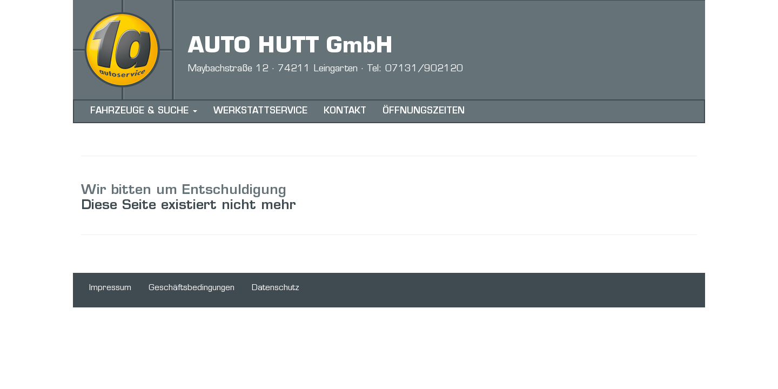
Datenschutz (275, 288)
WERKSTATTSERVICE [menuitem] (260, 111)
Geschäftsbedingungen (191, 288)
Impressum (110, 288)
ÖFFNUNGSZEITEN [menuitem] (424, 111)
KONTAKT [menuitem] (345, 111)
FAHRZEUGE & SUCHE (143, 111)
